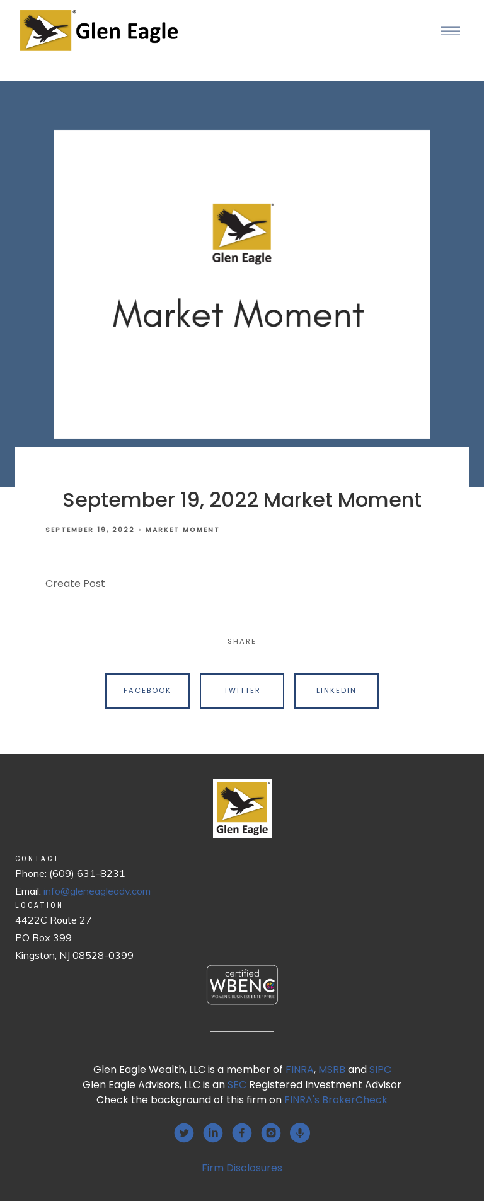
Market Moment (183, 530)
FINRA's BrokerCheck (336, 1100)
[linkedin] (213, 1133)
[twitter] (184, 1133)
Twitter (242, 690)
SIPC (380, 1069)
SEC (237, 1084)
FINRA (299, 1069)
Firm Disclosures (242, 1168)
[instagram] (271, 1133)
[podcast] (300, 1133)
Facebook (147, 690)
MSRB (331, 1069)
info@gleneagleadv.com (97, 891)
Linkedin (336, 690)
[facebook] (242, 1133)
